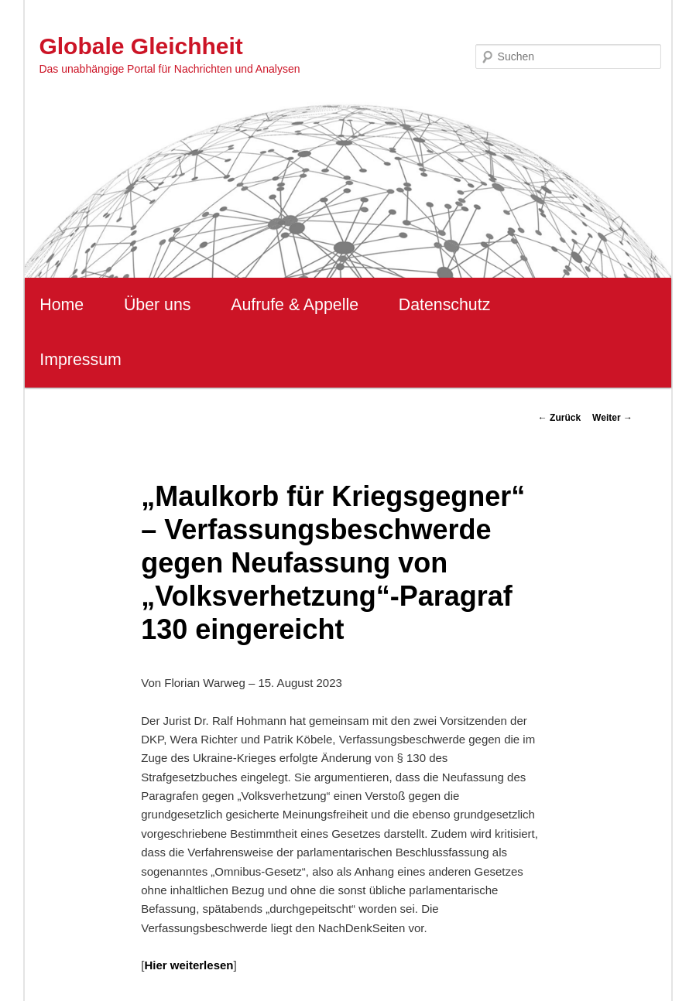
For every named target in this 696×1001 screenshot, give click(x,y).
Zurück (559, 417)
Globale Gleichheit (140, 46)
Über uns (157, 305)
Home (61, 305)
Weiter (612, 417)
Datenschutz (445, 305)
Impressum (80, 359)
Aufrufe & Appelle (294, 305)
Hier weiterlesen (188, 965)
